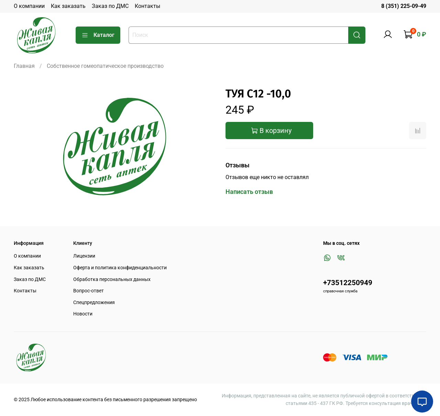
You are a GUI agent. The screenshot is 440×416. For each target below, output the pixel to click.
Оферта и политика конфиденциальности (120, 268)
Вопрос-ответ (88, 291)
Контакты (147, 6)
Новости (82, 314)
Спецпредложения (94, 302)
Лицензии (84, 256)
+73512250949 (347, 283)
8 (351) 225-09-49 (403, 6)
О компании (29, 6)
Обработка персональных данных (112, 279)
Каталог (97, 35)
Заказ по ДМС (110, 6)
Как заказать (68, 6)
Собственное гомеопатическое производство (105, 66)
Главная (24, 66)
